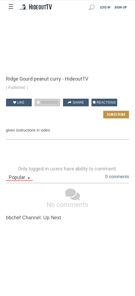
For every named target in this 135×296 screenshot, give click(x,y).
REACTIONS (104, 102)
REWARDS (47, 102)
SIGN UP (120, 7)
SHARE (76, 102)
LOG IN (105, 7)
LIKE (18, 102)
